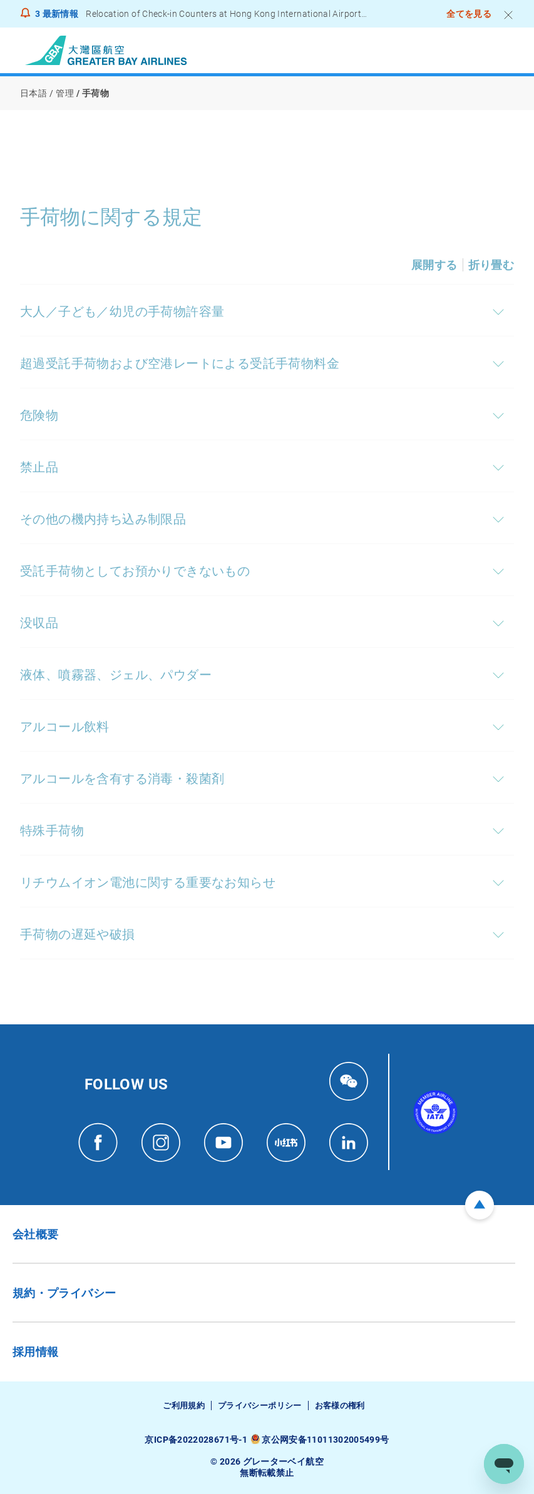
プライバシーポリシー (260, 1405)
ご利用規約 (184, 1405)
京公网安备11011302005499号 (325, 1440)
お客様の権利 (340, 1405)
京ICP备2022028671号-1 (196, 1440)
